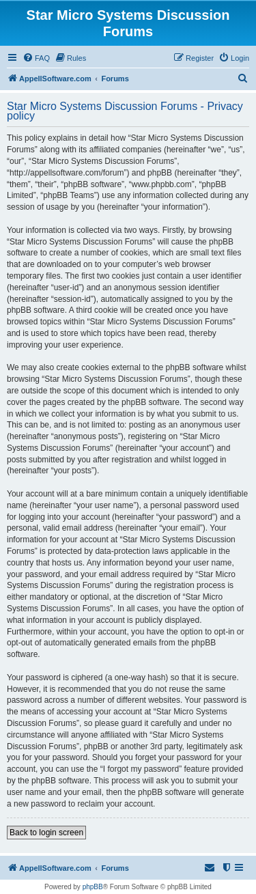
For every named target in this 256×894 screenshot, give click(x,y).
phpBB (93, 887)
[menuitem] (36, 58)
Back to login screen (46, 832)
